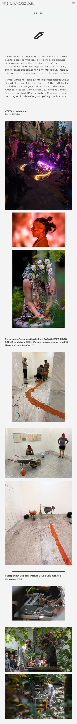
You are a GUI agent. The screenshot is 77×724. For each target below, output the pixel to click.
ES (36, 13)
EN (41, 13)
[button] (73, 3)
